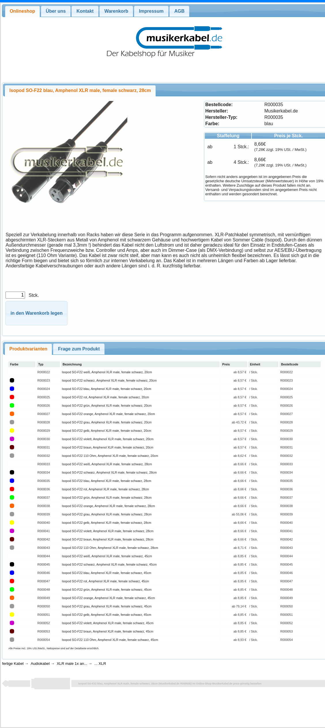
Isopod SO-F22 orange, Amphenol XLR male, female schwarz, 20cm (108, 414)
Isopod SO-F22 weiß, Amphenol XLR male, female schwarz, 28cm (107, 464)
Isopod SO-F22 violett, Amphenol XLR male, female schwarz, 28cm (108, 531)
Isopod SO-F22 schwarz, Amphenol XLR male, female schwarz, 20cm (109, 380)
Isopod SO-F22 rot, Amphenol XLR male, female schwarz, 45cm (105, 581)
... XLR (100, 663)
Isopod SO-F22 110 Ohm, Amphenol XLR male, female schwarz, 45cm (110, 639)
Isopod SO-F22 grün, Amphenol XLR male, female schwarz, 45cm (107, 589)
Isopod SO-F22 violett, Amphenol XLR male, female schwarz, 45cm (108, 623)
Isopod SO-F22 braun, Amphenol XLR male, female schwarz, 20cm (107, 447)
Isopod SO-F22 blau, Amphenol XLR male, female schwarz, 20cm (106, 389)
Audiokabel (40, 663)
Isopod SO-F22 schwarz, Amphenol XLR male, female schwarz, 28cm (109, 472)
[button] (36, 313)
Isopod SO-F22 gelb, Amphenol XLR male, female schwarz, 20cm (106, 430)
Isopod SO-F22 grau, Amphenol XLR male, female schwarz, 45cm (107, 606)
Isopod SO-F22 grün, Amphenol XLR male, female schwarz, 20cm (107, 405)
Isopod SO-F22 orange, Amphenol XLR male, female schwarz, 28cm (108, 506)
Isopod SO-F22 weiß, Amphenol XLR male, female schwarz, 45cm (107, 556)
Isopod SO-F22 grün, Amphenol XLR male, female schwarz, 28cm (107, 497)
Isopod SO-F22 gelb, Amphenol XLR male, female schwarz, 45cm (106, 614)
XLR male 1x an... (72, 663)
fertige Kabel (13, 663)
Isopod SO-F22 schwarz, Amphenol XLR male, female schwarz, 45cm (109, 564)
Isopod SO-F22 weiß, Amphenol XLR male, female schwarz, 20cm (107, 372)
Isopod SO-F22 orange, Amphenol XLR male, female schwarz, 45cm (108, 598)
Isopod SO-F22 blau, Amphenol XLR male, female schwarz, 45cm (106, 573)
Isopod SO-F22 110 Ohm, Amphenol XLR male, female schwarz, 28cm (110, 547)
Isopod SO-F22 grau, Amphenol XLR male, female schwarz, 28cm (107, 514)
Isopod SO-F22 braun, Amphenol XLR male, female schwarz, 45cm (107, 631)
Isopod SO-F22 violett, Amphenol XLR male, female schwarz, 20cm (108, 439)
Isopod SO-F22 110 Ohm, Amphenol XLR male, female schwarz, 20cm (110, 455)
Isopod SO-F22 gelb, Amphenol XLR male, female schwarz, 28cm (106, 522)
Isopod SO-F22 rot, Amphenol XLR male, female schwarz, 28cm (105, 489)
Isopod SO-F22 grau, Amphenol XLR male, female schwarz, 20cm (107, 422)
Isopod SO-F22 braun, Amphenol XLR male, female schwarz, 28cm (107, 539)
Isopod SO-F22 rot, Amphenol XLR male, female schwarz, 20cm (105, 397)
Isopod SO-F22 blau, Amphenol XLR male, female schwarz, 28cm (106, 481)
